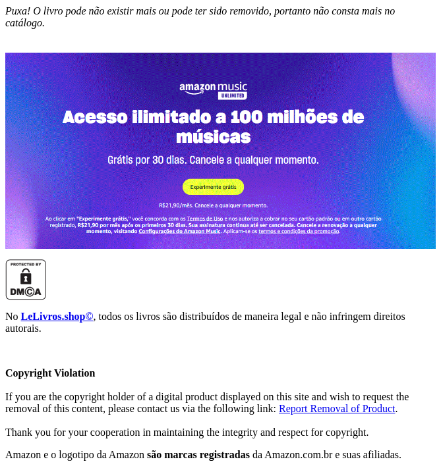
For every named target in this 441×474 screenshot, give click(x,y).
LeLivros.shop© (57, 316)
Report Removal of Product (337, 408)
